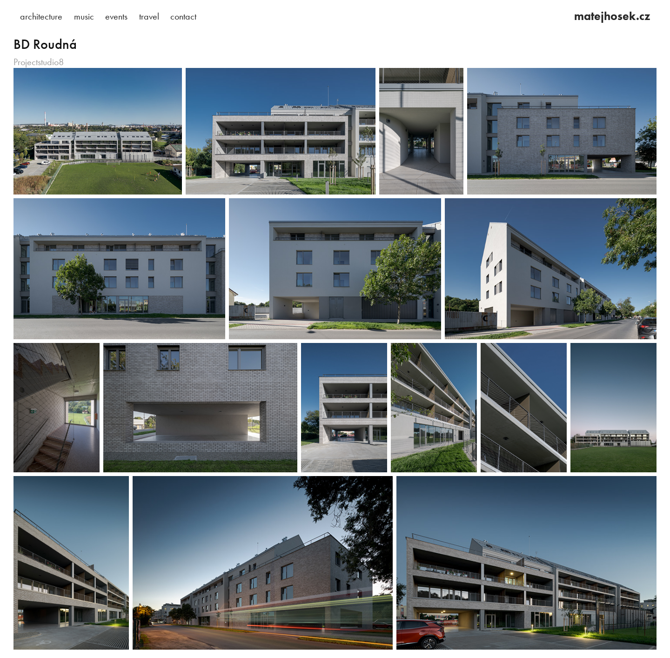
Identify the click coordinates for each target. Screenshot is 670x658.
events (116, 16)
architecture (41, 16)
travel (149, 16)
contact (183, 16)
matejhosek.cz (612, 16)
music (84, 16)
